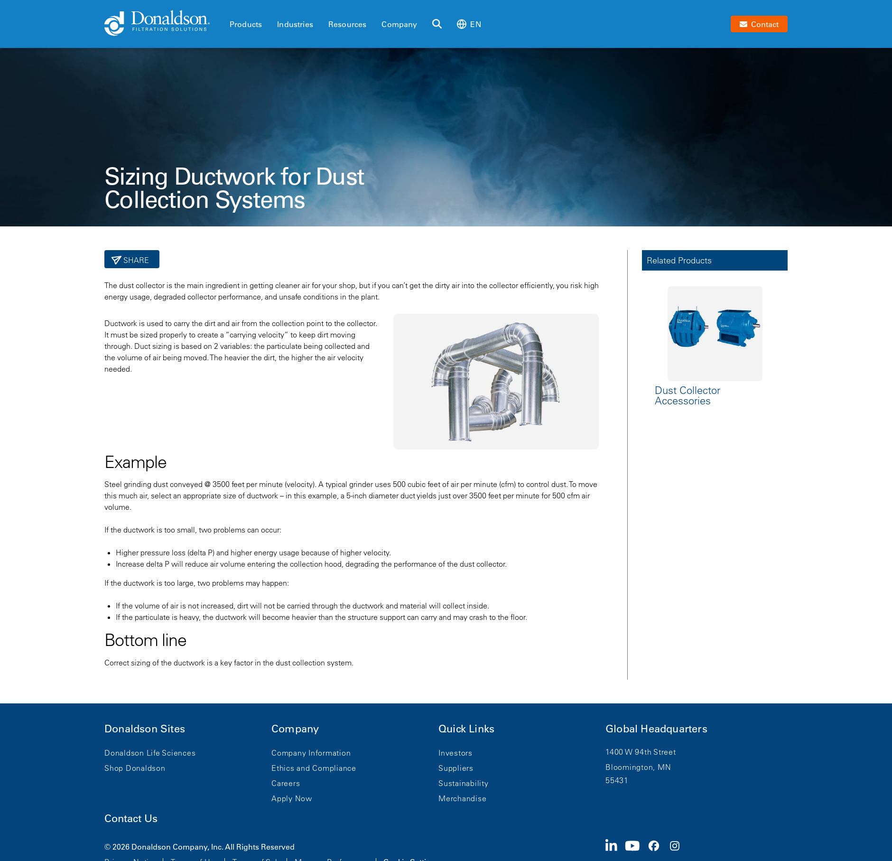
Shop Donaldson (135, 768)
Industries (295, 24)
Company (399, 24)
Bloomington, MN (638, 767)
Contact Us (131, 818)
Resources (347, 24)
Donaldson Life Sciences (149, 753)
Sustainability (463, 783)
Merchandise (462, 798)
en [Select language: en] (469, 24)
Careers (285, 783)
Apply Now (291, 798)
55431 (617, 780)
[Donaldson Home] (163, 24)
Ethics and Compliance (313, 768)
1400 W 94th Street (640, 752)
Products (246, 24)
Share (135, 260)
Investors (455, 753)
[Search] (437, 24)
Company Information (311, 753)
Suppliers (456, 768)
